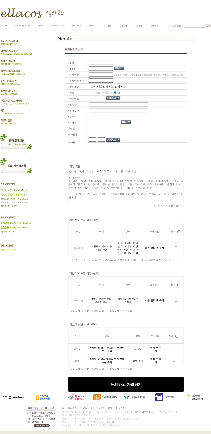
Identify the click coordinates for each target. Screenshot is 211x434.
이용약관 (85, 408)
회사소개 (72, 408)
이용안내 (121, 408)
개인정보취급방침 (102, 408)
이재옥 (110, 421)
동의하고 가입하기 (126, 384)
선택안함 (97, 92)
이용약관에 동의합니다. (169, 205)
